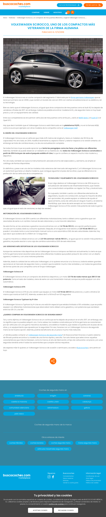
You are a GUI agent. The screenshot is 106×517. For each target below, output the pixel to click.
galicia (87, 408)
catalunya (87, 402)
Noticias (12, 18)
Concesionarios (68, 476)
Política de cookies (92, 483)
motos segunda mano (87, 443)
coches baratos (36, 443)
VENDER (46, 12)
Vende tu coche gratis (70, 483)
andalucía (19, 396)
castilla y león (53, 402)
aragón (53, 396)
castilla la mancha (19, 402)
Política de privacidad (93, 481)
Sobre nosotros (68, 478)
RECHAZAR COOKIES (66, 510)
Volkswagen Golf (70, 128)
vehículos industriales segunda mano (53, 449)
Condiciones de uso (92, 476)
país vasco (19, 414)
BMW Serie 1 (84, 118)
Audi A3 (94, 118)
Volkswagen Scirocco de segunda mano (45, 335)
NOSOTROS (57, 12)
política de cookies (56, 504)
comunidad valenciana (19, 408)
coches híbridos (16, 443)
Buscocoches (82, 347)
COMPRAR (35, 12)
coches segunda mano (60, 443)
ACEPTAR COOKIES (40, 510)
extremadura (52, 408)
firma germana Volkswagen (82, 97)
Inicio (5, 18)
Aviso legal (89, 478)
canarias (87, 396)
